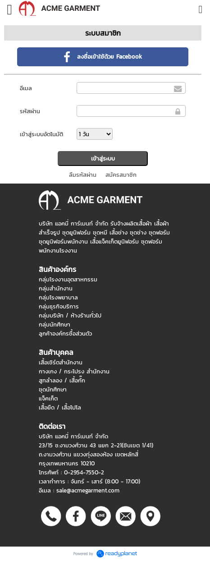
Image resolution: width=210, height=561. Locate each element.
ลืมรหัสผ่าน (82, 174)
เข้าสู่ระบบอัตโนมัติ (41, 134)
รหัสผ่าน (30, 111)
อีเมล (26, 88)
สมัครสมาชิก (121, 174)
